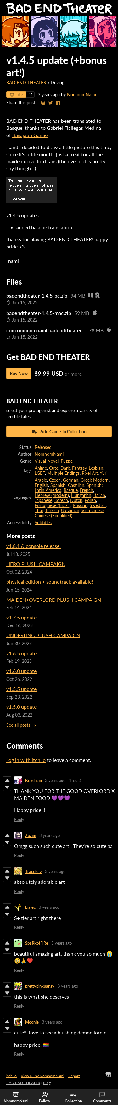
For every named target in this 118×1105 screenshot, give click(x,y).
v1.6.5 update (21, 653)
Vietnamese (92, 510)
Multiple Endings (63, 473)
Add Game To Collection (59, 432)
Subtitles (43, 522)
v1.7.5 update (21, 617)
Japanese (43, 500)
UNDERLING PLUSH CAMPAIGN (43, 635)
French (86, 490)
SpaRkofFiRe (36, 942)
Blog (47, 1082)
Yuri (103, 473)
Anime (41, 468)
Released (43, 447)
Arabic (41, 480)
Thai (39, 510)
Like (16, 94)
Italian (99, 495)
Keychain (33, 780)
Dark (65, 468)
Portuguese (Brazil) (52, 505)
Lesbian (96, 468)
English (41, 485)
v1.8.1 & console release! (33, 546)
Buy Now (19, 373)
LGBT (40, 473)
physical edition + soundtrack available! (49, 582)
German (70, 480)
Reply (19, 819)
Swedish (98, 505)
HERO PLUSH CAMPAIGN (35, 564)
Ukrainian (70, 510)
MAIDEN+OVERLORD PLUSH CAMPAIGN (53, 600)
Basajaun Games (30, 135)
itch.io (11, 1075)
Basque (71, 490)
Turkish (52, 510)
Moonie (32, 1022)
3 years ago (55, 780)
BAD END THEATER (26, 82)
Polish (90, 500)
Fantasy (79, 468)
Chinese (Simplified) (53, 515)
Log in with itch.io (26, 760)
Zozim (30, 835)
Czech (55, 480)
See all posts (18, 725)
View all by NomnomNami (42, 1075)
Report (74, 1075)
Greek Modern (95, 480)
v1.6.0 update (21, 671)
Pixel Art (90, 473)
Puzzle (67, 461)
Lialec (30, 907)
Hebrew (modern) (52, 495)
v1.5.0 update (21, 707)
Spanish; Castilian (67, 485)
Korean (61, 500)
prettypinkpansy (39, 986)
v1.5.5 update (21, 689)
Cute (53, 468)
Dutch (76, 500)
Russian (80, 505)
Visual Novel (47, 461)
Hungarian (81, 495)
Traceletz (33, 871)
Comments (102, 1097)
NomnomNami (81, 94)
